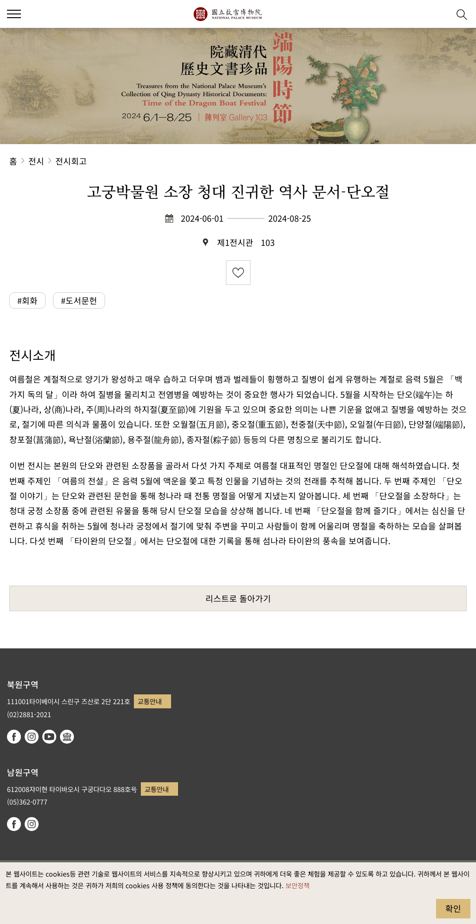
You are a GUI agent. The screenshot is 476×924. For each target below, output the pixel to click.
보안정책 (297, 885)
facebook (14, 737)
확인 (453, 908)
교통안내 (150, 701)
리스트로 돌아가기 (238, 598)
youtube (49, 737)
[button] (439, 14)
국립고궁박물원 (227, 14)
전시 (36, 161)
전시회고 (71, 161)
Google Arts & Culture (67, 737)
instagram (32, 737)
